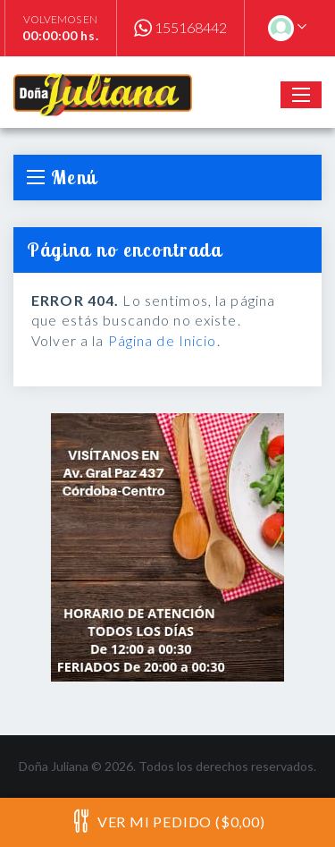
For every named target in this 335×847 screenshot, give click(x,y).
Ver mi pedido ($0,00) (167, 821)
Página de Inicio (162, 340)
